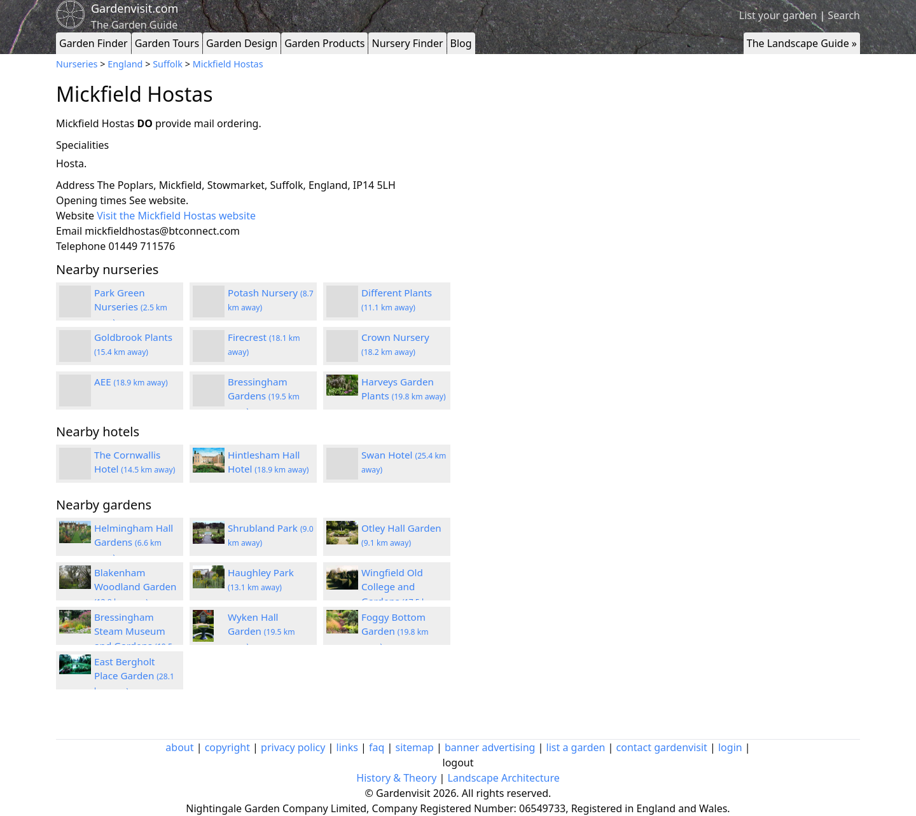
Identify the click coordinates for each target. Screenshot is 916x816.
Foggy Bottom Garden (395, 632)
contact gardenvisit (661, 747)
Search (844, 15)
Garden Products (324, 43)
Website (75, 216)
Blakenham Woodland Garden (135, 587)
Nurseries (76, 64)
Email (69, 231)
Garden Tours (167, 43)
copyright (227, 747)
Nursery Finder (407, 43)
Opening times (91, 200)
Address (75, 185)
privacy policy (293, 747)
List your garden (778, 15)
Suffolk (168, 64)
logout (458, 763)
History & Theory (396, 778)
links (347, 747)
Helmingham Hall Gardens (133, 543)
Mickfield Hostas (228, 64)
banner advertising (490, 747)
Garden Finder (93, 43)
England (125, 64)
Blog (461, 43)
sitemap (415, 747)
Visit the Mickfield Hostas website (176, 216)
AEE (131, 381)
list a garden (576, 747)
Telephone (81, 246)
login (730, 747)
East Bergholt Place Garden (134, 676)
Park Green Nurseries (130, 307)
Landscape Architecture (504, 778)
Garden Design (241, 43)
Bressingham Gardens (264, 396)
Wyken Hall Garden (261, 632)
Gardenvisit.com (134, 8)
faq (376, 747)
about (179, 747)
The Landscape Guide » (802, 43)
